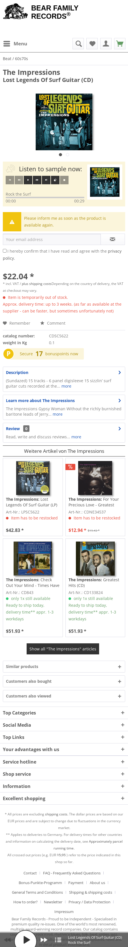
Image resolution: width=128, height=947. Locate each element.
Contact (30, 873)
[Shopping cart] (119, 43)
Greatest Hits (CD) (94, 582)
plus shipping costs (37, 283)
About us (97, 882)
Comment (52, 323)
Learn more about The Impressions (40, 400)
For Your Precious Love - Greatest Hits (94, 502)
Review (13, 428)
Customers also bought (29, 681)
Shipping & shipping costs (90, 892)
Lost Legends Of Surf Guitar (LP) (31, 502)
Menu (15, 43)
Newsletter (53, 901)
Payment (76, 882)
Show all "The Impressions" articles (62, 649)
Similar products (22, 666)
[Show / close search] (78, 43)
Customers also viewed (28, 696)
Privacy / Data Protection (89, 901)
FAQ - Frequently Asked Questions (72, 873)
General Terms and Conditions (37, 892)
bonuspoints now (61, 353)
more (65, 386)
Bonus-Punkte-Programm (40, 882)
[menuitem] (15, 43)
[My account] (106, 43)
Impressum (64, 911)
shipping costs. (56, 814)
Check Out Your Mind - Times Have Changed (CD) (32, 582)
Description (17, 372)
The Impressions (31, 72)
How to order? (25, 901)
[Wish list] (92, 43)
